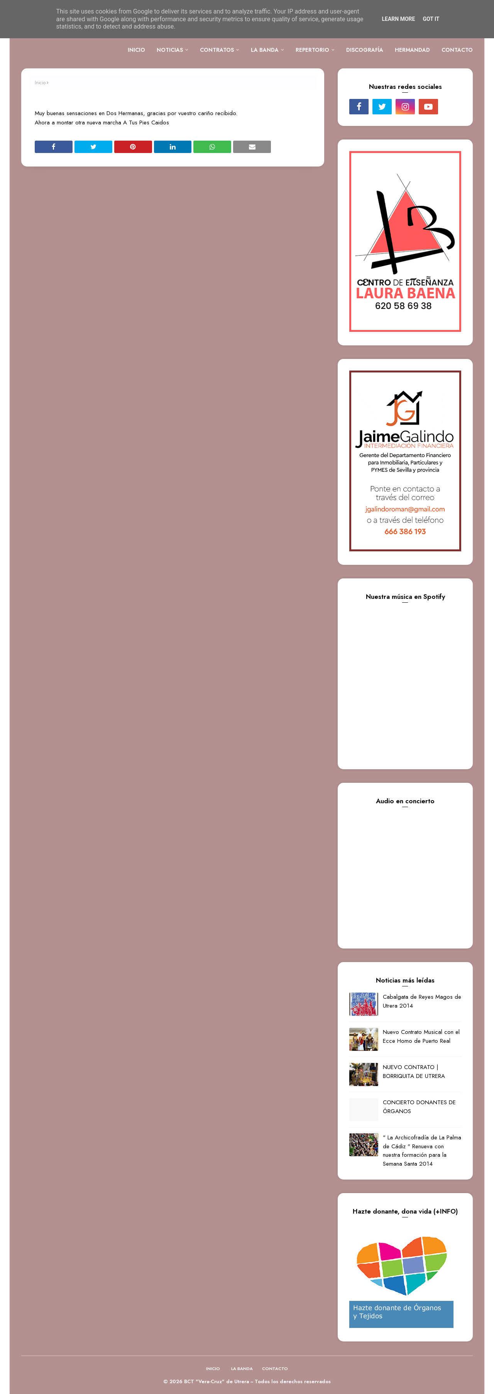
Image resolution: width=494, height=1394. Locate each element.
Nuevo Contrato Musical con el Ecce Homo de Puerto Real (421, 1036)
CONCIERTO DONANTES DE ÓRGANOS (419, 1106)
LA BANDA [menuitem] (265, 50)
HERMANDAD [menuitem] (412, 50)
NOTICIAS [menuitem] (170, 50)
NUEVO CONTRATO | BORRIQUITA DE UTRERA (414, 1071)
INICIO (213, 1368)
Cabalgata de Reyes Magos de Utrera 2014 (422, 1001)
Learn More (398, 19)
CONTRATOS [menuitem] (217, 50)
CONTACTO (275, 1368)
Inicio (40, 82)
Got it (431, 19)
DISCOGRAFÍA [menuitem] (364, 50)
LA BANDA (242, 1368)
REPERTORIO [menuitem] (312, 50)
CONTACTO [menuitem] (457, 50)
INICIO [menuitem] (136, 50)
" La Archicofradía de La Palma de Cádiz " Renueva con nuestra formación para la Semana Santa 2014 (422, 1150)
